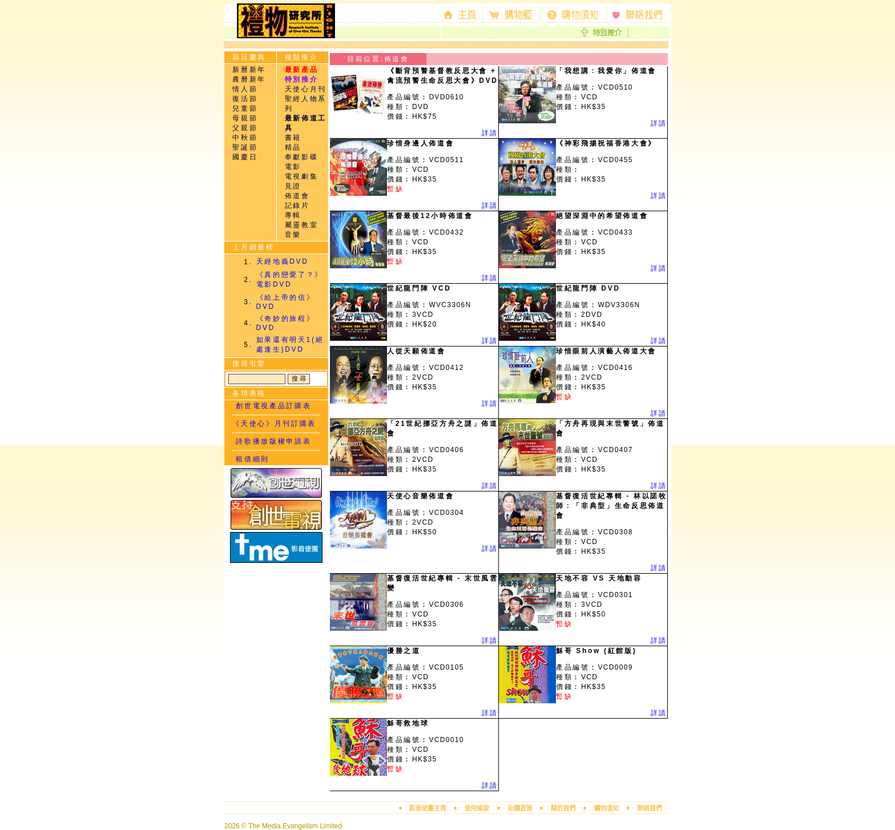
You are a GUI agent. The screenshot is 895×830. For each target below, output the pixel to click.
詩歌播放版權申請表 (271, 441)
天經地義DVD (282, 261)
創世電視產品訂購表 (271, 406)
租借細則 (250, 459)
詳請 (490, 133)
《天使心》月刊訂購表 (274, 424)
